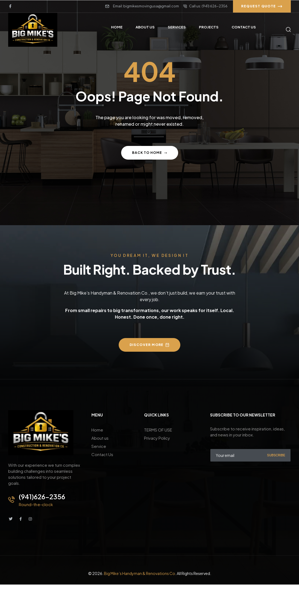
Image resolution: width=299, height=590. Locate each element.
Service (98, 446)
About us (100, 438)
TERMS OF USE (158, 429)
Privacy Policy (157, 438)
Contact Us (102, 454)
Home (97, 429)
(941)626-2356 (42, 496)
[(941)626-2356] (11, 499)
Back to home (149, 153)
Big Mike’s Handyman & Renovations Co (139, 573)
